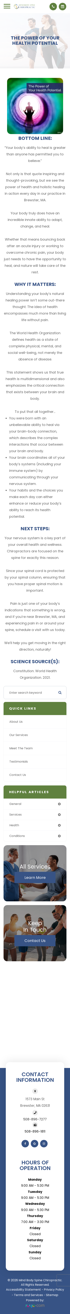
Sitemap (52, 1295)
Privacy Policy (54, 1289)
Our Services (18, 735)
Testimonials (18, 761)
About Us (16, 722)
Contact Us (17, 775)
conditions (17, 836)
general (15, 804)
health (14, 825)
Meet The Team (21, 748)
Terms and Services (28, 1295)
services (15, 814)
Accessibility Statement (23, 1289)
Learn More (35, 877)
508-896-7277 (35, 1119)
